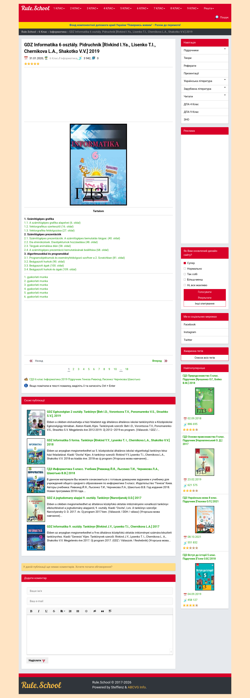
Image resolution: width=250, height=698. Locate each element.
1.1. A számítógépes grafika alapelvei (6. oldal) (52, 222)
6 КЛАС (142, 8)
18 (126, 369)
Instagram (190, 332)
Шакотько (134, 379)
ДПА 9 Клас (191, 112)
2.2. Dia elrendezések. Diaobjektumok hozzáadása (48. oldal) (61, 242)
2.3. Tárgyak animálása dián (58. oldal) (47, 246)
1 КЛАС (59, 8)
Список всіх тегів (205, 357)
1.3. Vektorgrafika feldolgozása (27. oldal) (49, 230)
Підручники (205, 50)
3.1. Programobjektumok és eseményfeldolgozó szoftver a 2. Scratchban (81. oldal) (74, 257)
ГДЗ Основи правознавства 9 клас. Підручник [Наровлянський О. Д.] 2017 (204, 440)
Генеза (86, 379)
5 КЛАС (126, 8)
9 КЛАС (192, 8)
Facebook (190, 324)
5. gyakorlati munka (36, 292)
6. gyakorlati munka (36, 296)
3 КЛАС (92, 8)
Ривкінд (96, 379)
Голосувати (204, 292)
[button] (31, 611)
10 (115, 369)
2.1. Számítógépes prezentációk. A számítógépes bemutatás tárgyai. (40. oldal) (72, 238)
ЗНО (186, 119)
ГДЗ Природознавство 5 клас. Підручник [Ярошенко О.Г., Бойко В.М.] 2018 (202, 379)
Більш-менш (195, 279)
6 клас (39, 379)
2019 (64, 379)
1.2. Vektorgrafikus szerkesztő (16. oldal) (49, 226)
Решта (209, 8)
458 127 (190, 600)
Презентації (191, 73)
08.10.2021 (192, 536)
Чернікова (120, 379)
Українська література (205, 81)
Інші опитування (204, 303)
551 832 (190, 542)
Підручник (74, 379)
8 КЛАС (176, 8)
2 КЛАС (75, 8)
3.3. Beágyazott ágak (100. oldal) (44, 265)
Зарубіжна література (205, 88)
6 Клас (54, 58)
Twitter (188, 340)
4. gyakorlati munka (36, 289)
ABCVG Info (137, 687)
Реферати (190, 65)
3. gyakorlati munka (36, 285)
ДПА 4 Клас (191, 104)
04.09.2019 (192, 594)
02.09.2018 (192, 418)
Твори (187, 58)
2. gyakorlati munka (36, 281)
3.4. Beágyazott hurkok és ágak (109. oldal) (50, 269)
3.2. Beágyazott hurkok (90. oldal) (44, 261)
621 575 (190, 485)
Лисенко (107, 379)
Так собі (192, 274)
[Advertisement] (98, 94)
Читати (205, 96)
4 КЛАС (109, 8)
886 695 (190, 424)
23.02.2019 (192, 479)
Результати (204, 297)
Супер (191, 263)
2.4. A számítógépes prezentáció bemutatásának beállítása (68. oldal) (66, 250)
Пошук (222, 17)
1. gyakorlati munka (36, 277)
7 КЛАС (159, 8)
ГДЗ (31, 379)
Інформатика (69, 58)
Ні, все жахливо (197, 285)
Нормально (194, 268)
